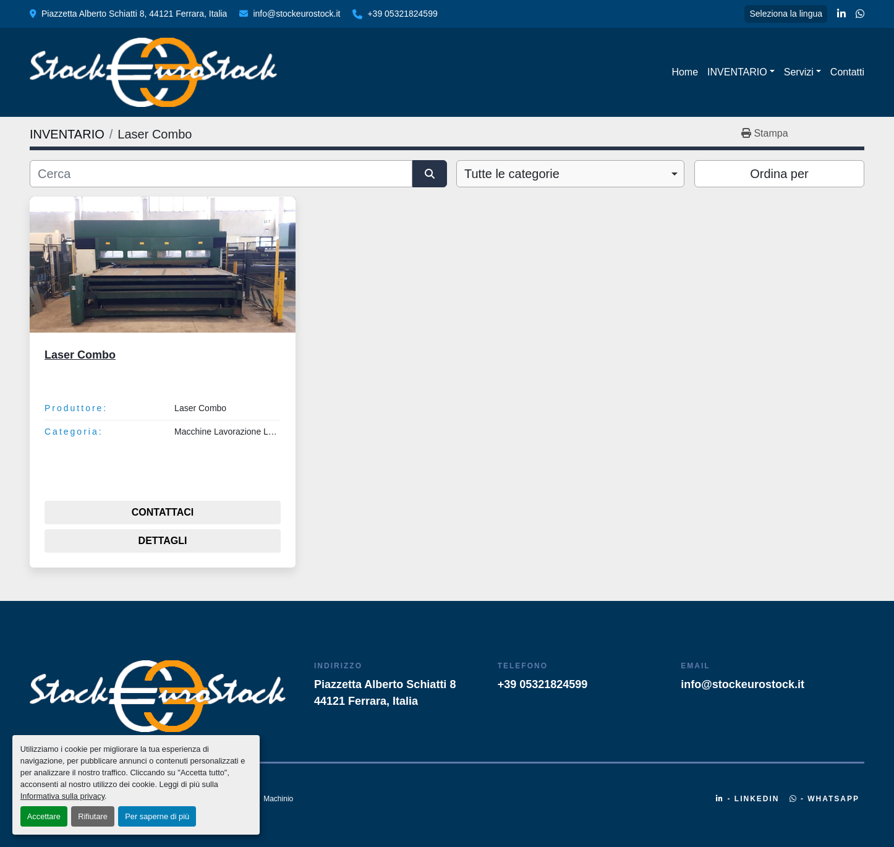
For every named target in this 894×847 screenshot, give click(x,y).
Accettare (44, 816)
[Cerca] (221, 173)
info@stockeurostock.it (296, 14)
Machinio (278, 798)
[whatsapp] (860, 14)
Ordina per (779, 174)
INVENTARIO (737, 72)
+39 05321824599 (402, 14)
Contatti (847, 72)
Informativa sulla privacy (62, 796)
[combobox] (570, 173)
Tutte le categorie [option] (512, 174)
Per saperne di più (157, 816)
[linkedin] (841, 14)
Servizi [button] (799, 72)
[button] (741, 72)
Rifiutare (93, 816)
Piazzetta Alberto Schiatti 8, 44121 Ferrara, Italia (134, 14)
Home (684, 72)
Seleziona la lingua (785, 14)
